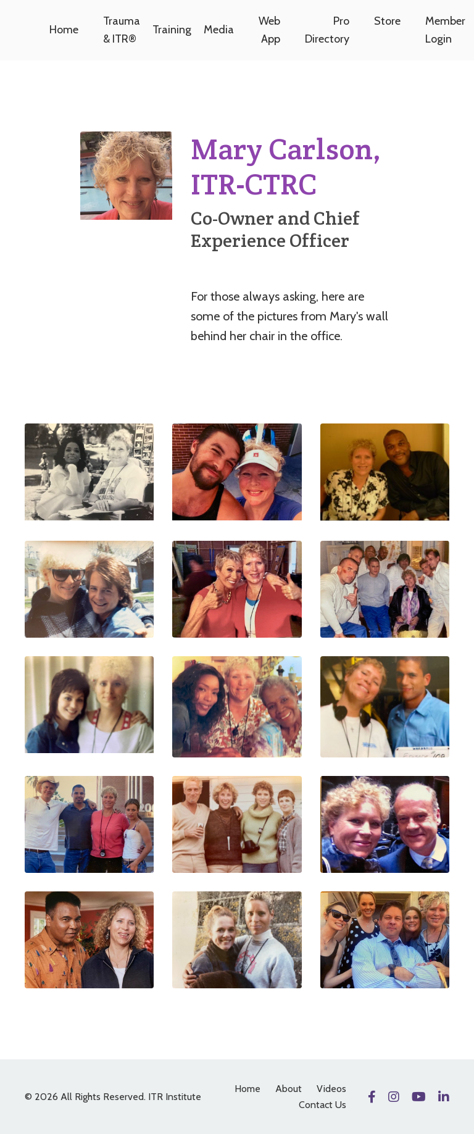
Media (219, 29)
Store (387, 21)
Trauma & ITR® (121, 30)
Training (171, 29)
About (288, 1088)
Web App (269, 30)
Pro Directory (327, 30)
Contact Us (322, 1105)
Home (63, 29)
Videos (331, 1088)
